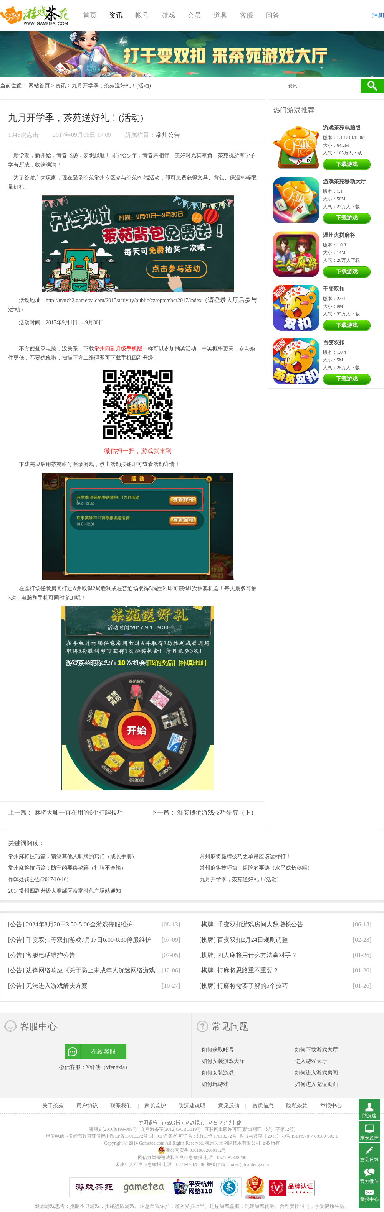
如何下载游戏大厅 (316, 1050)
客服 (246, 15)
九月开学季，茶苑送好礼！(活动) (239, 879)
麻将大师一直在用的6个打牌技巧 (78, 812)
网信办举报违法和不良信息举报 (170, 1157)
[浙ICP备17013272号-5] (130, 1136)
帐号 (142, 15)
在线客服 (103, 1051)
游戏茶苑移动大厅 (344, 181)
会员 (194, 15)
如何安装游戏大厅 (223, 1061)
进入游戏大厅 (311, 1061)
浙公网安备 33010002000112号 (192, 1150)
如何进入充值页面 (316, 1084)
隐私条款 (297, 1106)
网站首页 (39, 86)
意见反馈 (229, 1106)
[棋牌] (251, 924)
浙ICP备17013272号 (217, 1136)
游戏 (168, 15)
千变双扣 (333, 289)
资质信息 (263, 1106)
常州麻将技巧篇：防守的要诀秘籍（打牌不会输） (67, 868)
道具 (220, 15)
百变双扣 (333, 342)
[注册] (378, 15)
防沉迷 (369, 1115)
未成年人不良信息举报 (138, 1164)
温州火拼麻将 (339, 235)
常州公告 (168, 134)
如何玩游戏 (215, 1084)
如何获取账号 (218, 1050)
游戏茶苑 (34, 15)
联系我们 (121, 1106)
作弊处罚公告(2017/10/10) (38, 879)
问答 (273, 15)
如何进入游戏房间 (316, 1073)
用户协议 (87, 1106)
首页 (90, 15)
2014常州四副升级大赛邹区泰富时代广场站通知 (64, 891)
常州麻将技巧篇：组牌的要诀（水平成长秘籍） (256, 868)
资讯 (116, 15)
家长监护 (155, 1106)
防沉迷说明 (192, 1106)
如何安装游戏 (218, 1073)
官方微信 (369, 1181)
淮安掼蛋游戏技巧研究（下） (217, 812)
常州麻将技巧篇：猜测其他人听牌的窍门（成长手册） (72, 856)
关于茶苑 (53, 1106)
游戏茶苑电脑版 (342, 128)
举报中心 (331, 1106)
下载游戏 (347, 164)
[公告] (70, 924)
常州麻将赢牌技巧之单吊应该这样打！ (245, 856)
